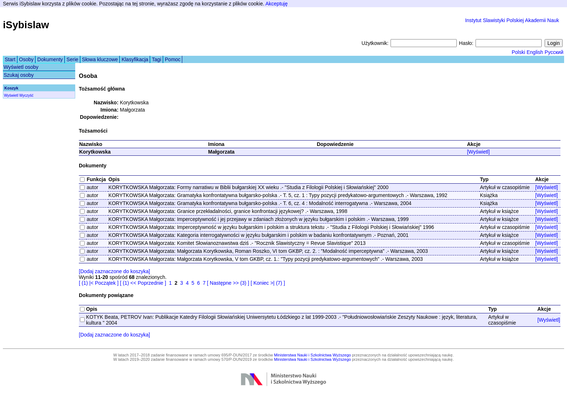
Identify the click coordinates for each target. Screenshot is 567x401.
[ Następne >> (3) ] (228, 283)
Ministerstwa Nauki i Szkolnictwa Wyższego (312, 355)
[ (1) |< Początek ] (99, 283)
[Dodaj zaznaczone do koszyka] (114, 271)
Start (10, 59)
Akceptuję (276, 4)
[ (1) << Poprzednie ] (143, 283)
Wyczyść (26, 95)
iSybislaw (26, 24)
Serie (72, 59)
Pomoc (173, 59)
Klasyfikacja (135, 59)
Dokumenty (50, 59)
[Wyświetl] (478, 152)
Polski (518, 52)
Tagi (156, 59)
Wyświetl (11, 95)
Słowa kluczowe (100, 59)
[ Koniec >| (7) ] (268, 283)
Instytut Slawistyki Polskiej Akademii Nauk (512, 20)
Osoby (26, 59)
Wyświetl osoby (21, 67)
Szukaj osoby (19, 75)
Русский (554, 52)
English (534, 52)
